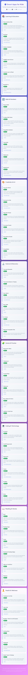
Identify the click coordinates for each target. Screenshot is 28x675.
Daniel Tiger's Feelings (8, 655)
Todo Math (5, 142)
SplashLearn (6, 167)
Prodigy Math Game (7, 117)
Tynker (4, 469)
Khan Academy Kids (7, 22)
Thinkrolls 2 (6, 361)
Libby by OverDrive (7, 564)
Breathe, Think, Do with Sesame (10, 618)
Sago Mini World (7, 212)
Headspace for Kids (7, 596)
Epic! (4, 514)
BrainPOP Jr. (6, 84)
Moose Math (6, 104)
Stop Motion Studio (7, 236)
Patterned (5, 386)
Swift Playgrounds (7, 444)
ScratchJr (5, 431)
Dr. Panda (5, 317)
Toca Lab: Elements (7, 269)
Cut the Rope (6, 373)
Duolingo (5, 34)
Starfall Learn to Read (8, 72)
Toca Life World (7, 187)
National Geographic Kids (9, 329)
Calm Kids (5, 607)
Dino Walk (5, 304)
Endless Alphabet (7, 47)
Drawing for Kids (7, 200)
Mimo (4, 494)
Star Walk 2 (6, 293)
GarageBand (6, 249)
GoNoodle (5, 642)
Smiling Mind (6, 631)
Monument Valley (7, 348)
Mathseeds (5, 155)
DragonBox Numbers (8, 130)
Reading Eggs (6, 527)
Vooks (4, 539)
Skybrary (5, 575)
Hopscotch (5, 456)
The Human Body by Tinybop (10, 281)
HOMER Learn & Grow (8, 59)
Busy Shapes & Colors (8, 398)
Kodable (5, 481)
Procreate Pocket (7, 225)
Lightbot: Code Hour (8, 411)
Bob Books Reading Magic (9, 552)
